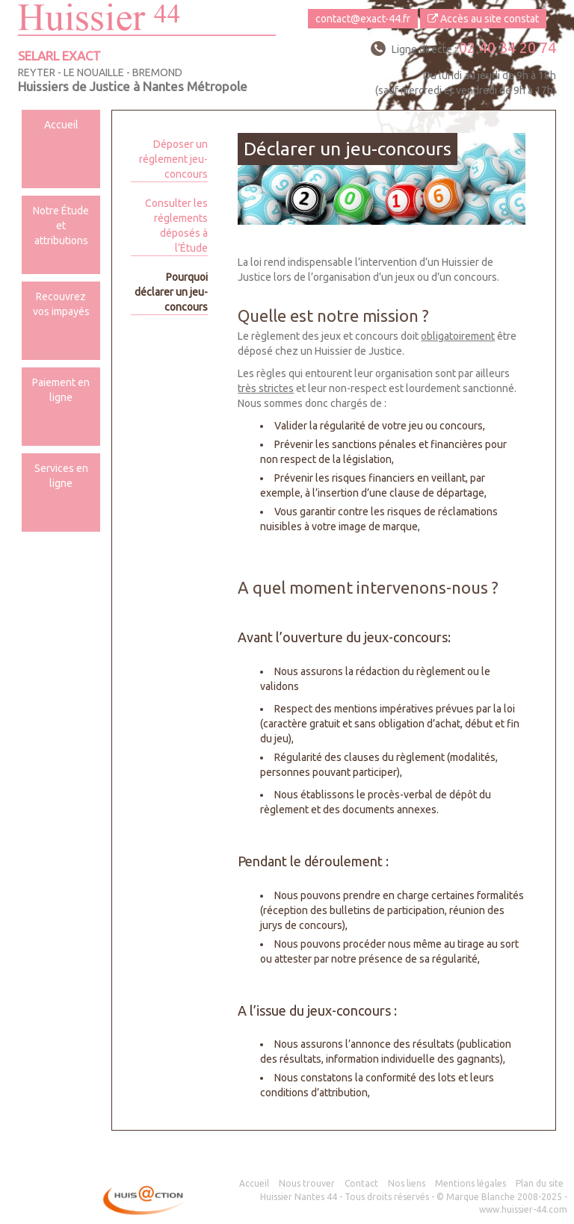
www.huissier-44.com (523, 1209)
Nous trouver (307, 1183)
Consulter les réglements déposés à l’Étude (176, 225)
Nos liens (406, 1183)
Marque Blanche (480, 1197)
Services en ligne (61, 475)
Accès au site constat (483, 19)
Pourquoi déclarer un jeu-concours (171, 292)
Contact (361, 1183)
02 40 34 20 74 (507, 47)
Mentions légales (470, 1183)
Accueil (61, 125)
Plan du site (540, 1183)
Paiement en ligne (61, 389)
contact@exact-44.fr (362, 19)
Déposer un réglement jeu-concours (173, 159)
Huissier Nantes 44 (298, 1197)
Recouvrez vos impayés (61, 304)
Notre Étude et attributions (61, 225)
